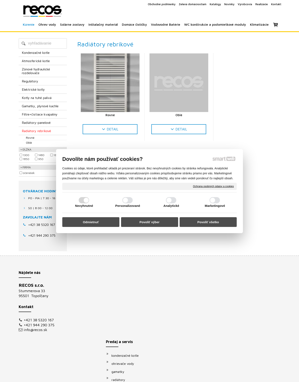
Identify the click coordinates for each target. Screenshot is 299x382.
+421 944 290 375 (39, 325)
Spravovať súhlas (220, 376)
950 (40, 159)
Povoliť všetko (208, 222)
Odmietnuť (91, 222)
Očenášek (29, 173)
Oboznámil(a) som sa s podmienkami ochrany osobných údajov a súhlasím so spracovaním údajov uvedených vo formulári (240, 335)
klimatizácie (122, 343)
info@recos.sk (35, 330)
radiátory (120, 310)
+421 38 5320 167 (41, 225)
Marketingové (215, 205)
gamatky (120, 302)
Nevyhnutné (84, 205)
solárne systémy (126, 319)
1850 (26, 159)
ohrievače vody (125, 294)
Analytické (171, 205)
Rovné (110, 115)
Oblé (178, 115)
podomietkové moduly (130, 335)
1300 (26, 155)
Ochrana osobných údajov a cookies (213, 186)
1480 (41, 155)
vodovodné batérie (127, 327)
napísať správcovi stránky (145, 376)
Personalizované (127, 205)
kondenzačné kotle (127, 286)
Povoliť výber (149, 222)
